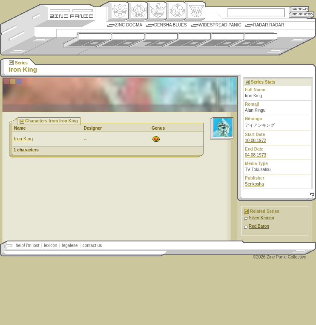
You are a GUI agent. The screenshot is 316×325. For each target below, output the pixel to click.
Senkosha (254, 184)
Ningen (176, 11)
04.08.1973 (255, 155)
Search (299, 9)
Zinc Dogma (128, 25)
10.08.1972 (255, 140)
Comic (195, 11)
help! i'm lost (27, 245)
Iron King (23, 138)
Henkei (137, 11)
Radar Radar (268, 25)
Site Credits (71, 9)
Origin (118, 11)
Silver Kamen (261, 217)
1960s (120, 40)
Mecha (157, 11)
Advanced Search (301, 15)
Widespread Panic (220, 25)
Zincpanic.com (71, 15)
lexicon (50, 245)
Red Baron (259, 226)
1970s (153, 40)
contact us (92, 245)
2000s (253, 40)
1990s (220, 40)
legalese (70, 245)
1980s (186, 40)
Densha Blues (170, 25)
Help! (311, 196)
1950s (87, 40)
